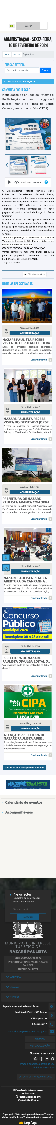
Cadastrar (28, 917)
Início (7, 54)
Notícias (17, 54)
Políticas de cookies (44, 1067)
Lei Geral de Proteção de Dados (35, 1076)
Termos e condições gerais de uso (36, 1064)
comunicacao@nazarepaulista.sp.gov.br (28, 1032)
